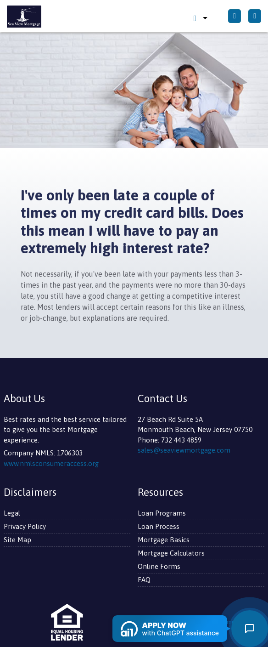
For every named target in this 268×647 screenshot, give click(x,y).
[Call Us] (234, 16)
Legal (12, 513)
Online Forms (159, 566)
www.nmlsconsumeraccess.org (51, 463)
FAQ (144, 580)
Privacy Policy (25, 526)
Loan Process (158, 526)
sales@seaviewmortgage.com (184, 450)
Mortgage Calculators (171, 553)
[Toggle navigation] (254, 16)
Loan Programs (162, 513)
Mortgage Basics (164, 540)
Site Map (17, 540)
